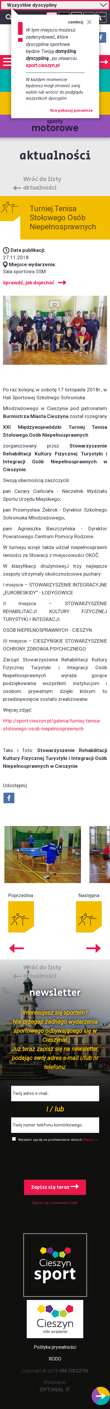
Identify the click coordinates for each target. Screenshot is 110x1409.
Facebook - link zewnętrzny (100, 39)
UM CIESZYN (73, 1371)
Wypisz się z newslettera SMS (55, 1203)
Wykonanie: (55, 1385)
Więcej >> (90, 1140)
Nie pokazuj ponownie (71, 110)
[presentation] (55, 1159)
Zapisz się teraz (55, 1187)
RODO (55, 1359)
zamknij (80, 22)
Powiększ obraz (42, 854)
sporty (55, 126)
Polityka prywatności (55, 1347)
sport (55, 1274)
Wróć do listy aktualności (42, 184)
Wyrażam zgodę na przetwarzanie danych (50, 1140)
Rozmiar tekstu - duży (101, 17)
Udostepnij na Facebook (9, 798)
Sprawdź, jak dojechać (28, 282)
